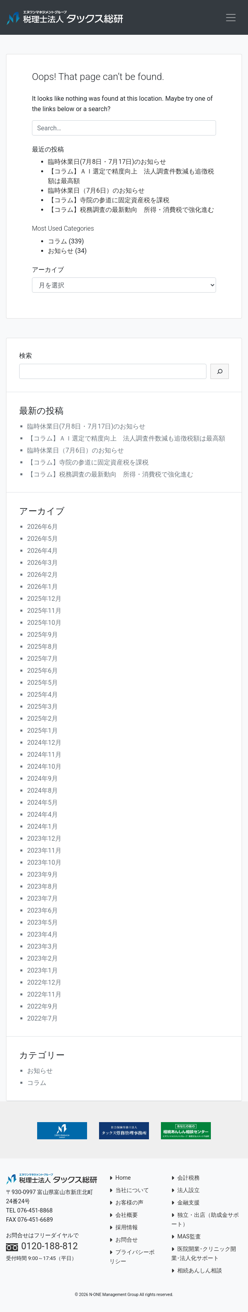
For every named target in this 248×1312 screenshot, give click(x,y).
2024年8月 (42, 792)
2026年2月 (42, 576)
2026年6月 (42, 528)
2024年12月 (44, 744)
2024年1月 (42, 827)
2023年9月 (42, 875)
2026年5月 (42, 540)
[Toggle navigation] (231, 18)
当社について (129, 1191)
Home (120, 1179)
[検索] (219, 372)
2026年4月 (42, 552)
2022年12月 (44, 983)
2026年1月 (42, 588)
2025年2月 (42, 720)
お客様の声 (126, 1203)
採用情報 (123, 1228)
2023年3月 (42, 947)
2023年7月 (42, 899)
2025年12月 (44, 600)
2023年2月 (42, 959)
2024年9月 (42, 780)
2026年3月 (42, 564)
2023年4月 (42, 935)
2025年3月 (42, 708)
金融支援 (185, 1203)
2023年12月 (44, 839)
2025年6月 (42, 672)
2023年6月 (42, 911)
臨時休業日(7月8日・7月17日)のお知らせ (107, 163)
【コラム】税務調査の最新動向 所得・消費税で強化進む (131, 211)
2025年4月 (42, 696)
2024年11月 (44, 756)
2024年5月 (42, 804)
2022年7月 (42, 1019)
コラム (57, 242)
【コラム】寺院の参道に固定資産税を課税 (108, 201)
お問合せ (123, 1241)
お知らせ (60, 252)
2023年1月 (42, 971)
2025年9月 (42, 636)
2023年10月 (44, 863)
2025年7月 (42, 660)
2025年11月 (44, 612)
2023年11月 (44, 851)
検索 (25, 357)
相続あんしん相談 (196, 1271)
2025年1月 (42, 732)
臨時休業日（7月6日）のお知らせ (96, 191)
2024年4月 (42, 816)
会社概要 (123, 1216)
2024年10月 (44, 768)
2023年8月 (42, 887)
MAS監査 (186, 1237)
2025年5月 (42, 684)
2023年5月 (42, 923)
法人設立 (185, 1191)
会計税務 (185, 1179)
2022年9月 (42, 1007)
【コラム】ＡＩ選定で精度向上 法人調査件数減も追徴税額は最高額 (126, 439)
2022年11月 (44, 995)
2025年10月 (44, 624)
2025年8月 (42, 648)
